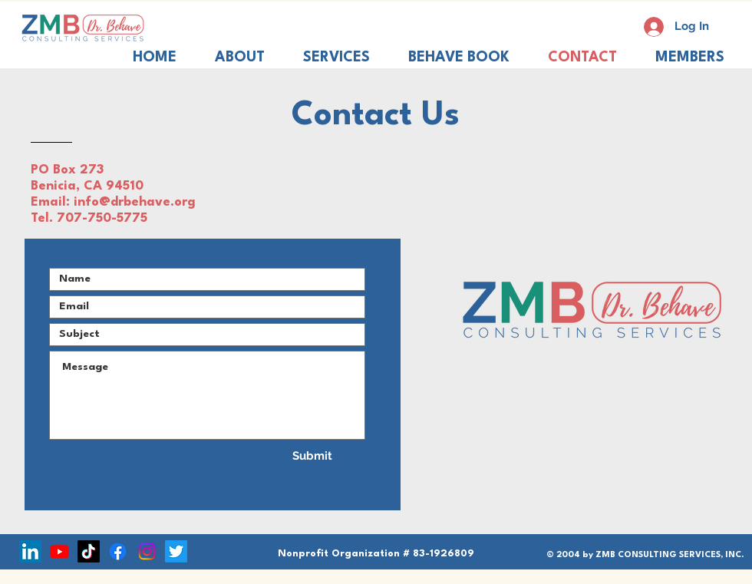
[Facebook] (118, 551)
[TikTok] (89, 551)
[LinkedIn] (30, 551)
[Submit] (312, 455)
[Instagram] (147, 551)
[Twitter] (176, 551)
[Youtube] (59, 551)
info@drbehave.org (135, 202)
